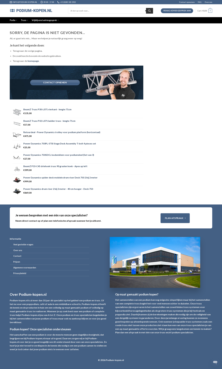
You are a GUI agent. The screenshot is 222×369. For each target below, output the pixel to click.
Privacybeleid (19, 273)
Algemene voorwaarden (24, 267)
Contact (17, 256)
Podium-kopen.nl (19, 300)
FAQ (199, 2)
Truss (24, 20)
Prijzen (16, 262)
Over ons (208, 2)
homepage (33, 61)
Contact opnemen (187, 2)
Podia (13, 20)
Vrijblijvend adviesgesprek (45, 20)
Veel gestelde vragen (23, 244)
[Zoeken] (149, 11)
